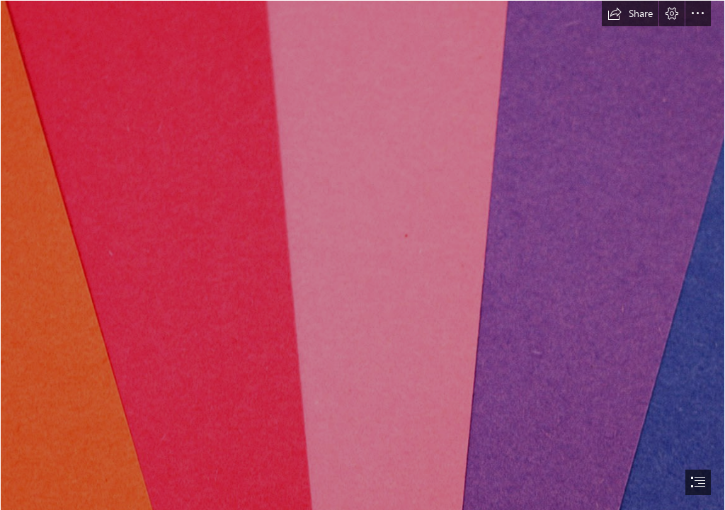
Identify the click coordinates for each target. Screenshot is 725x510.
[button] (630, 13)
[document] (362, 255)
